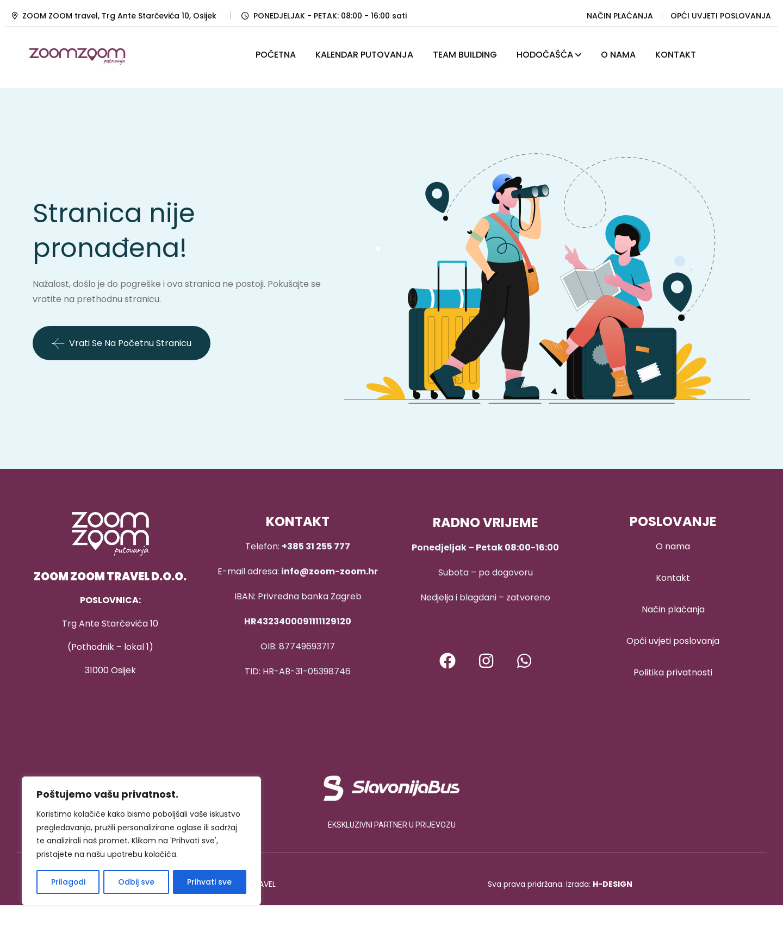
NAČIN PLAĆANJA (620, 15)
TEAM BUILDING (465, 54)
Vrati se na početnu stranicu (121, 343)
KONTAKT (675, 54)
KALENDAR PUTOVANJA (364, 54)
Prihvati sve (210, 881)
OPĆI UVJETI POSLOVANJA (720, 15)
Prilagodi (68, 881)
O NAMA (618, 54)
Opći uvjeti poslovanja (672, 641)
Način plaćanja (673, 609)
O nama (673, 546)
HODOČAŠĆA (545, 54)
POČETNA (276, 54)
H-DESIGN (612, 884)
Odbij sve (136, 881)
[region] (141, 841)
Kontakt (673, 578)
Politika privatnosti (672, 672)
